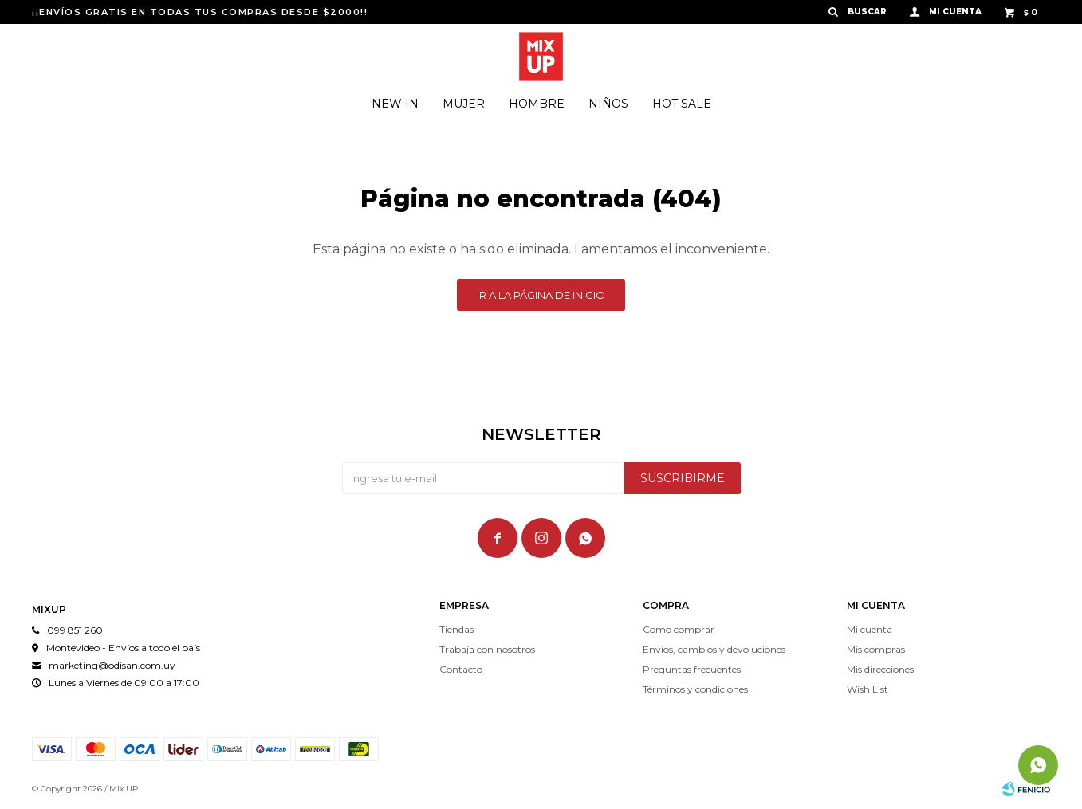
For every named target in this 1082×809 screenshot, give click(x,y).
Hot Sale (681, 103)
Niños (608, 103)
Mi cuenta (869, 629)
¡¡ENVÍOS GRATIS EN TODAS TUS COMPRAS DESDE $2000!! (200, 12)
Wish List (867, 689)
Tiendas (456, 629)
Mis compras (876, 649)
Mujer (464, 103)
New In (395, 103)
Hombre (537, 103)
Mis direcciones (880, 669)
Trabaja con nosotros (487, 649)
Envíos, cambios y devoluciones (714, 649)
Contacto (460, 669)
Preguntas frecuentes (692, 669)
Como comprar (678, 629)
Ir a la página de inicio (541, 295)
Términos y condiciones (695, 689)
